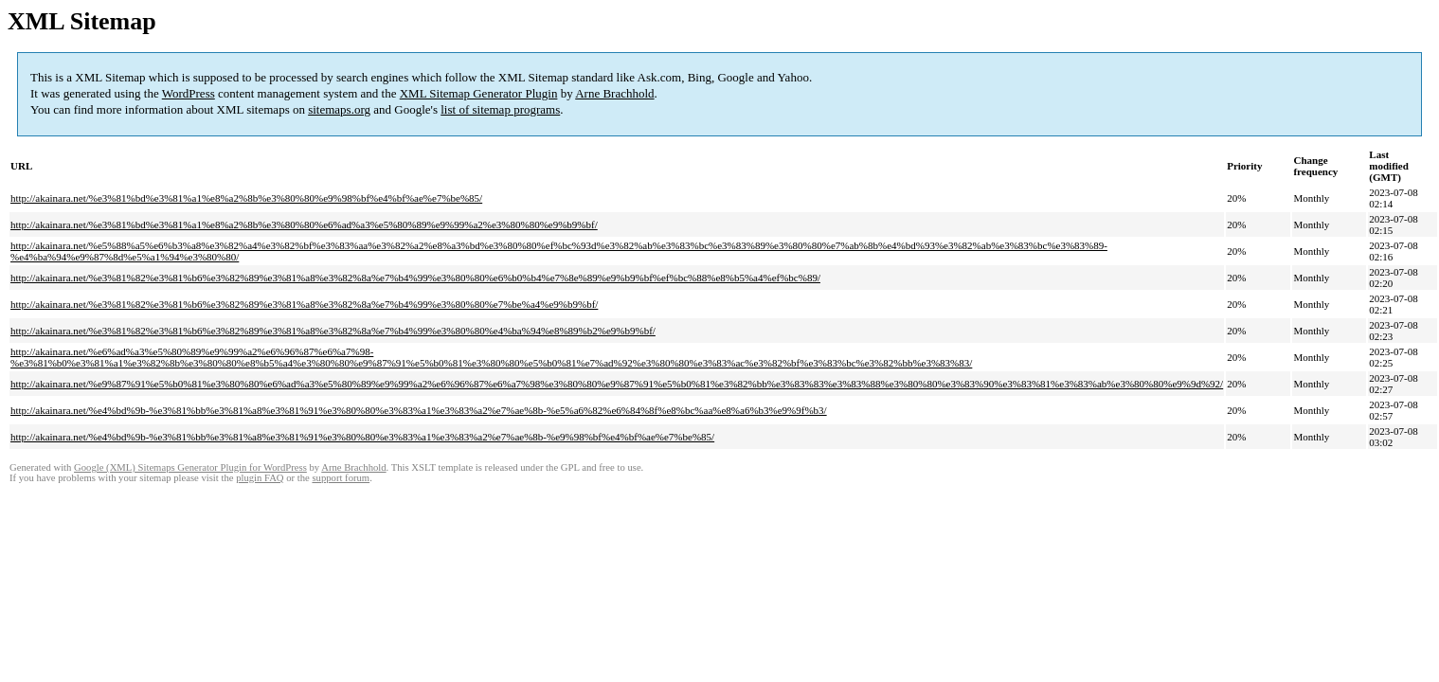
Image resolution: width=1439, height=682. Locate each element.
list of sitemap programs (500, 109)
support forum (340, 478)
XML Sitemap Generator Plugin (479, 93)
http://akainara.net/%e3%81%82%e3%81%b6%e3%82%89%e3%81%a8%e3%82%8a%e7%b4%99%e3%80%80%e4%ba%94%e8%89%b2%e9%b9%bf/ (333, 330)
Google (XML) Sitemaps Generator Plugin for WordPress (190, 467)
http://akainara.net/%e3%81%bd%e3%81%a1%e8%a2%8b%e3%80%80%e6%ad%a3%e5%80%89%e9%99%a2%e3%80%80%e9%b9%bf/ (304, 224)
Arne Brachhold (614, 93)
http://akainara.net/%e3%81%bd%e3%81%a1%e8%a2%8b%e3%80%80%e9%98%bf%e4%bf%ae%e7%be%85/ (246, 198)
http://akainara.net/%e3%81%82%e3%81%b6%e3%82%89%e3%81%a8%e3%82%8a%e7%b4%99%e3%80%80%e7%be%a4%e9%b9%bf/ (304, 304)
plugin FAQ (259, 478)
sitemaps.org (339, 109)
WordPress (188, 93)
